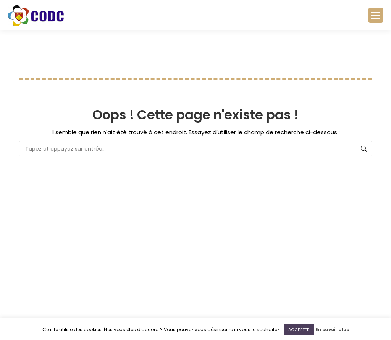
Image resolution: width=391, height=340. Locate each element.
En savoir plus (332, 329)
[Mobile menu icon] (375, 15)
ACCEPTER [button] (299, 330)
